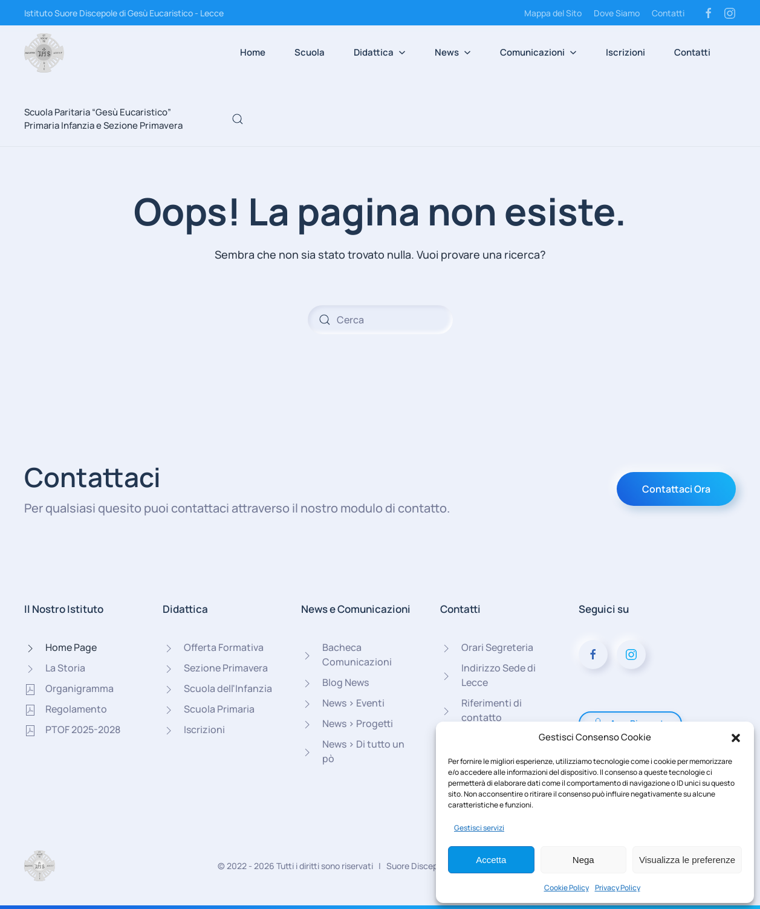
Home (252, 52)
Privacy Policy (617, 887)
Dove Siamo (617, 13)
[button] (736, 737)
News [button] (453, 52)
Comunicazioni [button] (538, 52)
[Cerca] (380, 319)
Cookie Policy (566, 887)
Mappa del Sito (553, 13)
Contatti (668, 13)
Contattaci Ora (676, 489)
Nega (583, 860)
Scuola (309, 52)
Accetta (491, 860)
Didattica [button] (380, 52)
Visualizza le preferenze (687, 860)
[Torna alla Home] (44, 52)
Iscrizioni (625, 52)
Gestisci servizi (479, 828)
